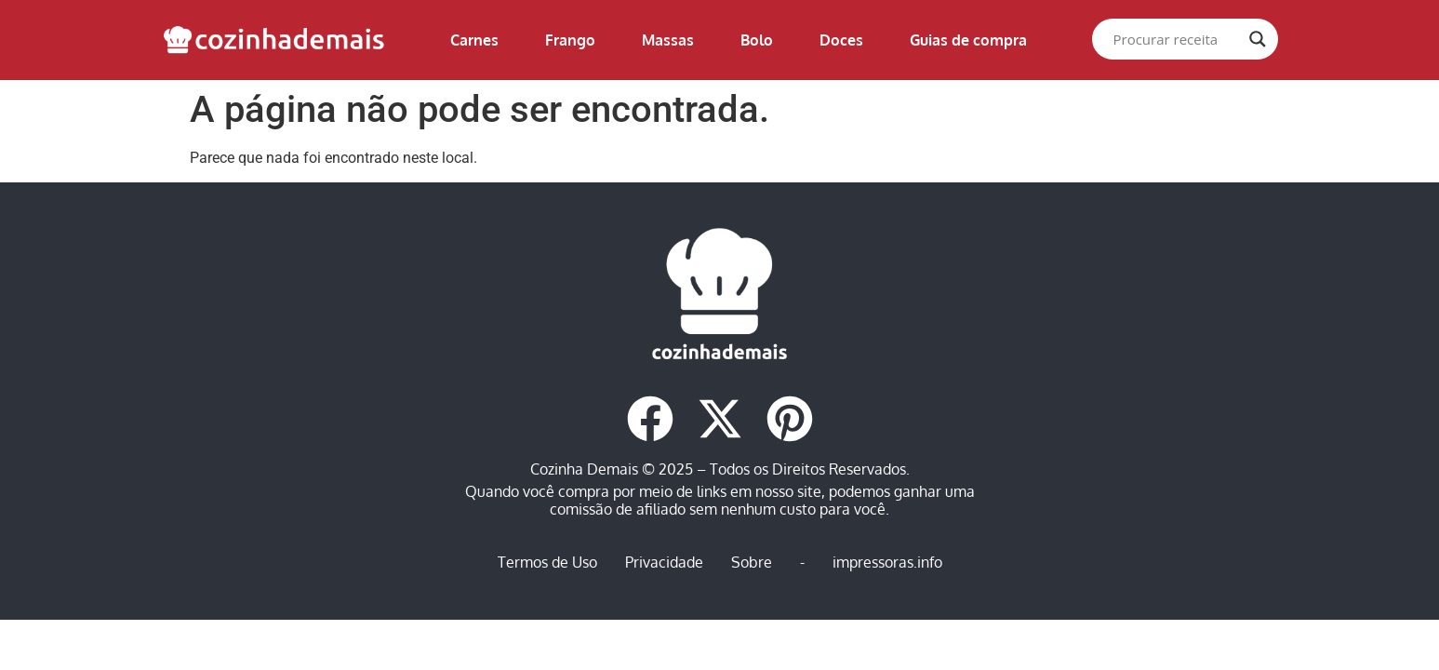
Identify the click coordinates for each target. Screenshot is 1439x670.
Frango (570, 40)
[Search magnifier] (1258, 39)
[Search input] (1176, 39)
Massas (668, 40)
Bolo (756, 40)
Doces (841, 40)
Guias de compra (968, 40)
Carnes (474, 40)
